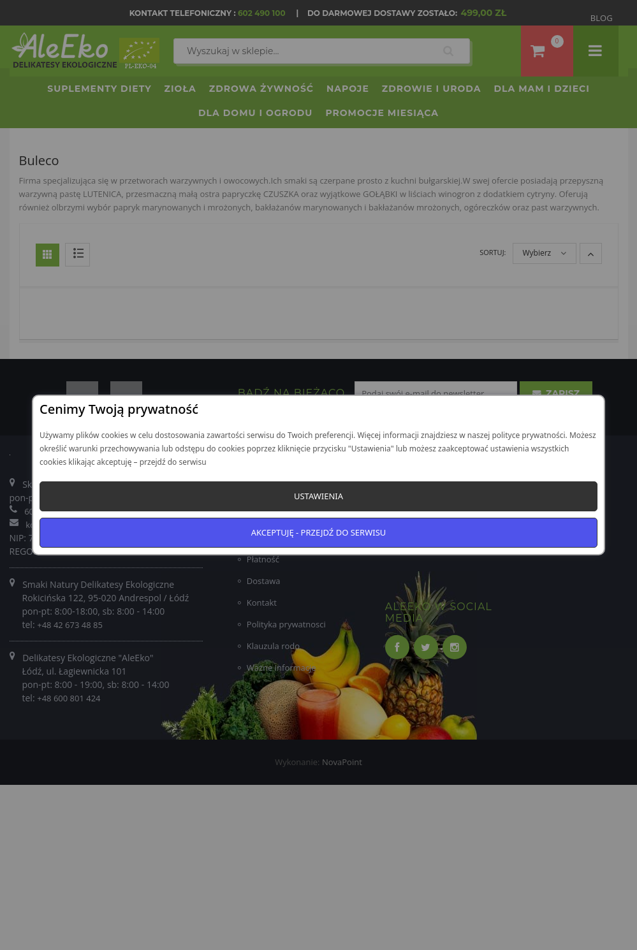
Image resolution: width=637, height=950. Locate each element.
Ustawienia (318, 496)
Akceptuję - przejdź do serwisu (318, 532)
